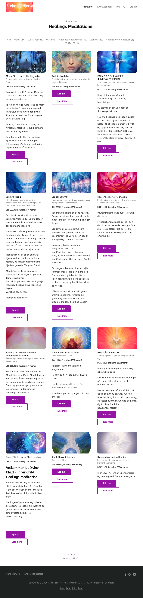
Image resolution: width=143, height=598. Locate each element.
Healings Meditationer (73, 39)
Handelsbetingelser (33, 574)
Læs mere (17, 161)
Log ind (133, 6)
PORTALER (71, 43)
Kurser (51, 39)
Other (19, 39)
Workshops (35, 39)
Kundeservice (13, 574)
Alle (9, 39)
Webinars (96, 39)
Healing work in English (120, 39)
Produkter (71, 21)
